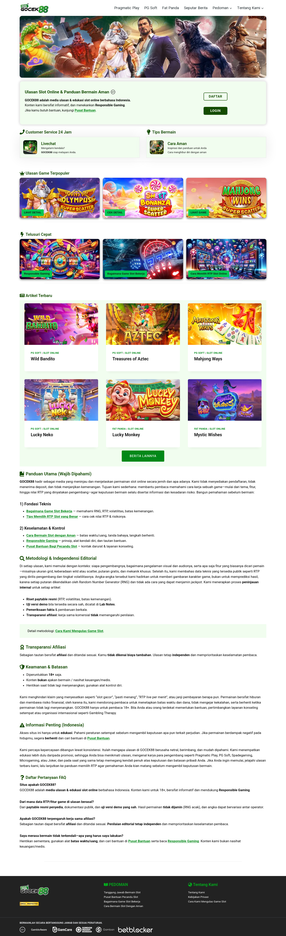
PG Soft (150, 8)
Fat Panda (170, 8)
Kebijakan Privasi (199, 897)
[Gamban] (105, 929)
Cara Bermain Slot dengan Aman (51, 536)
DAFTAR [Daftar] (215, 96)
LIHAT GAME (199, 213)
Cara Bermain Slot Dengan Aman (124, 906)
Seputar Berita (196, 8)
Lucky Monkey (125, 435)
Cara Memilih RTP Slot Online (209, 275)
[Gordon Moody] (84, 929)
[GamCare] (62, 929)
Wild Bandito (42, 360)
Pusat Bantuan (85, 110)
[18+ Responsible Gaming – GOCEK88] (113, 92)
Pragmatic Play (126, 8)
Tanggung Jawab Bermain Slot (123, 892)
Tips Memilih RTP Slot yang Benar (52, 517)
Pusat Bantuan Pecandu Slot (122, 897)
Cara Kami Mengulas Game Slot (80, 632)
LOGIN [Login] (215, 111)
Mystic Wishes (207, 435)
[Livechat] (80, 148)
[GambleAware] (39, 929)
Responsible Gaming (37, 275)
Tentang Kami (197, 892)
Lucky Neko (41, 435)
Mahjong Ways (207, 360)
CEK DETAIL (115, 213)
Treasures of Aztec (129, 360)
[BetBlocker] (135, 929)
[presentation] (61, 325)
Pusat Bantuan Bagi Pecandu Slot (51, 547)
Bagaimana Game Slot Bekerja (126, 275)
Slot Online (51, 354)
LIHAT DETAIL (32, 213)
